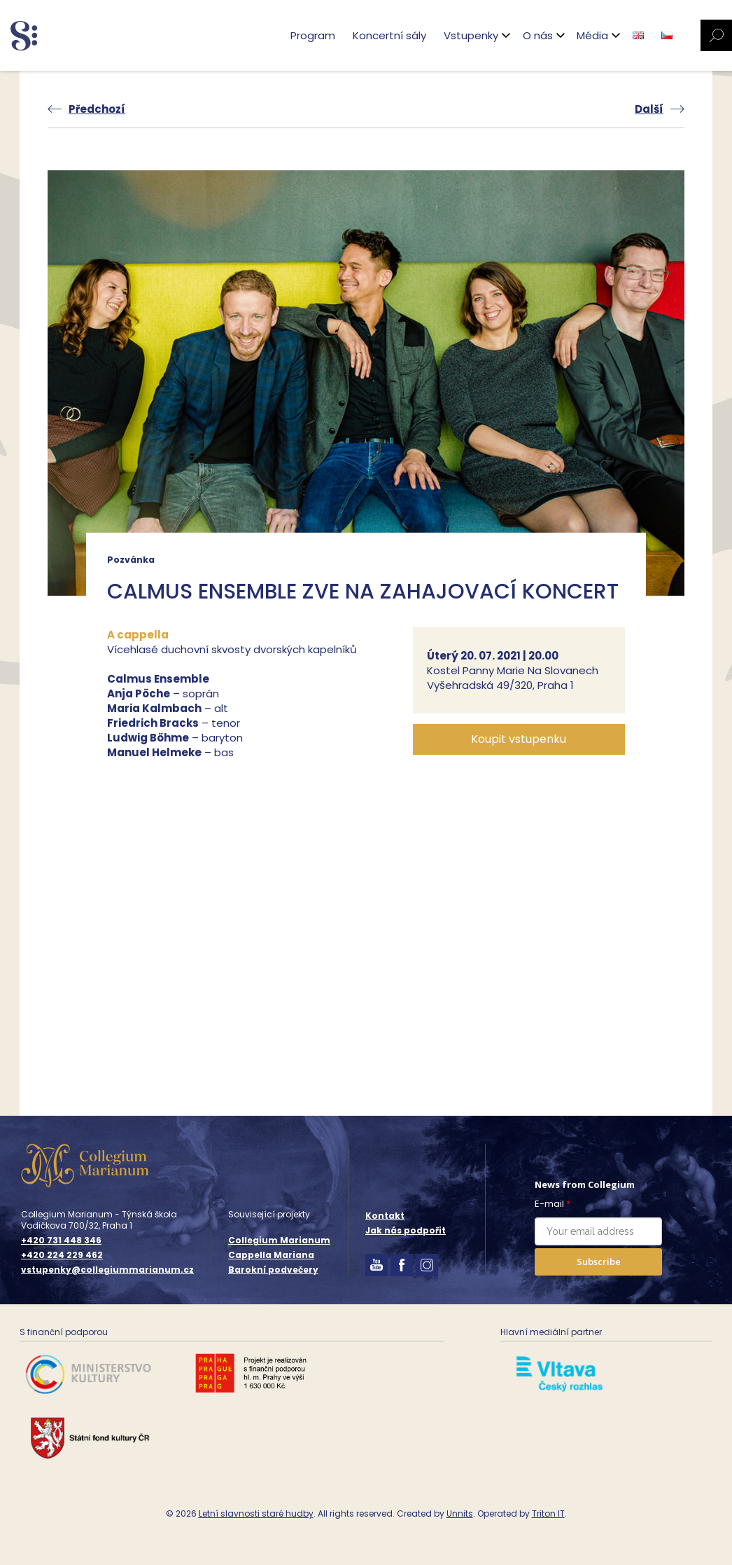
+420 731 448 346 (61, 1240)
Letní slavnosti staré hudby (256, 1513)
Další (649, 109)
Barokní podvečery (273, 1270)
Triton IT (548, 1513)
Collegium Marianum (279, 1240)
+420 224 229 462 (62, 1255)
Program (311, 35)
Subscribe (599, 1261)
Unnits (459, 1513)
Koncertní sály (388, 35)
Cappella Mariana (271, 1255)
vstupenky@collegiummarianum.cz (107, 1270)
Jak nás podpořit (405, 1230)
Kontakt (384, 1216)
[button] (519, 739)
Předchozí (97, 109)
